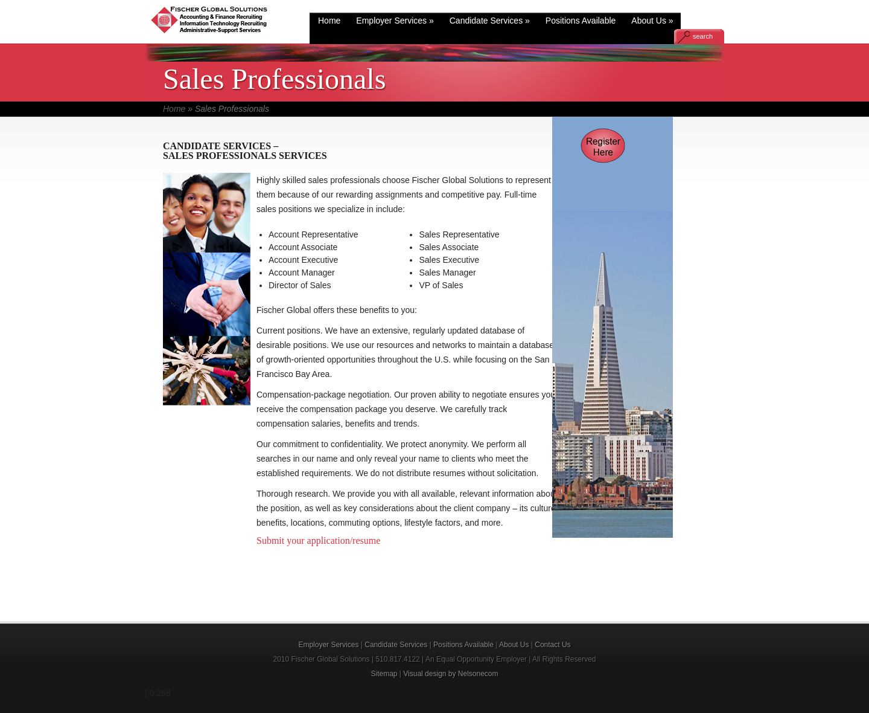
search (703, 36)
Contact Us (552, 644)
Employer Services (394, 20)
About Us (652, 20)
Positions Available (581, 20)
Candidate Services (490, 20)
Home (329, 20)
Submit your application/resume (318, 540)
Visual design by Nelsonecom (450, 673)
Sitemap (384, 673)
